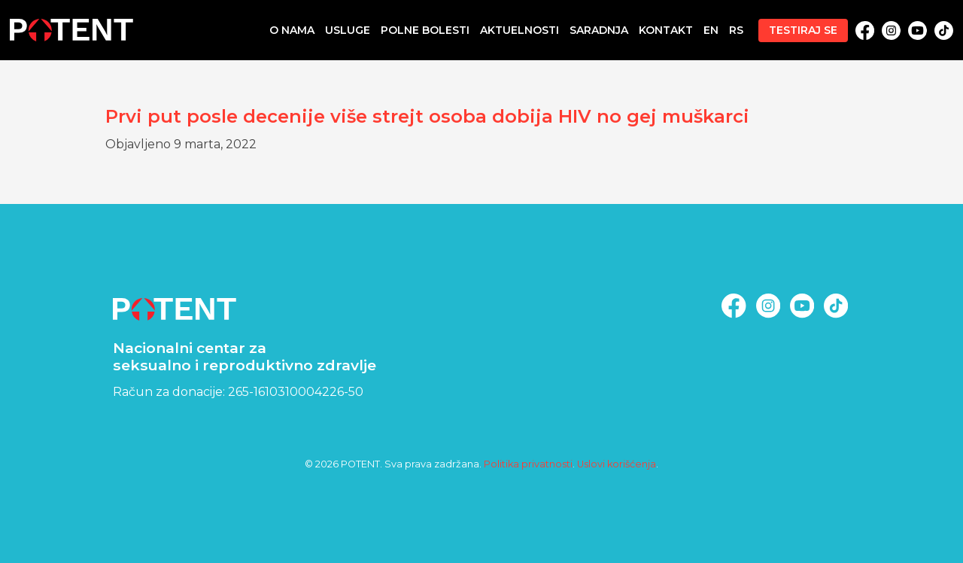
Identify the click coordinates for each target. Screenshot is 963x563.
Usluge (347, 30)
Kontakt (666, 30)
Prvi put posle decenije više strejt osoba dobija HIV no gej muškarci (427, 116)
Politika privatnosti (528, 464)
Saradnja (599, 30)
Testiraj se (803, 30)
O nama (291, 30)
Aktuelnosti (519, 30)
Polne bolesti (425, 30)
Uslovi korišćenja (616, 464)
